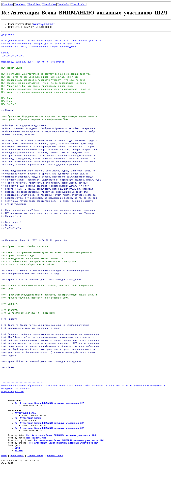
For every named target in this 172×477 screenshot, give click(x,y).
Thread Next (49, 4)
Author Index (55, 465)
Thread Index (78, 4)
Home (4, 465)
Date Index (64, 4)
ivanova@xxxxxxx (43, 24)
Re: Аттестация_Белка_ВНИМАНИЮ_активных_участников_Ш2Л (49, 404)
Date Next (20, 4)
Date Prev (7, 4)
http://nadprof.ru (12, 391)
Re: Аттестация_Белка (28, 421)
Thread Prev (34, 4)
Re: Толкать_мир (36, 444)
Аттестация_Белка (25, 415)
